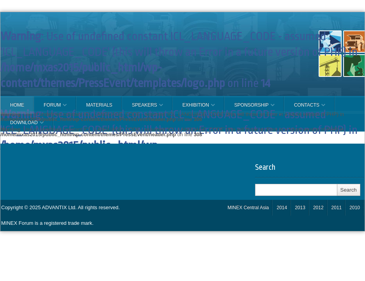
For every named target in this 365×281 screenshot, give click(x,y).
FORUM (50, 108)
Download (22, 126)
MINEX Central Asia (248, 207)
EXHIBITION (194, 108)
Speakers (142, 108)
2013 (300, 207)
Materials (99, 105)
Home (17, 105)
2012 (318, 207)
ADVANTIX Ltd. (60, 207)
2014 (281, 207)
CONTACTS (304, 108)
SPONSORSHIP (250, 108)
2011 (336, 207)
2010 (354, 207)
